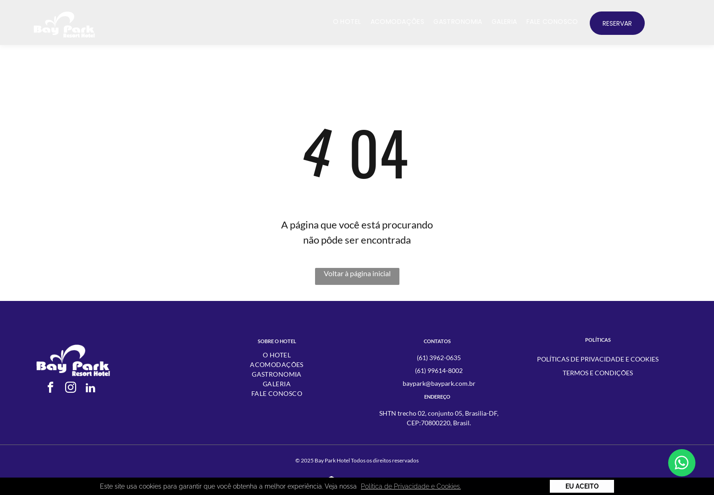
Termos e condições (598, 373)
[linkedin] (91, 388)
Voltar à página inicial (357, 273)
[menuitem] (347, 22)
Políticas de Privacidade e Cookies (598, 359)
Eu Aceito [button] (582, 486)
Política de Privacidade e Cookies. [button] (411, 486)
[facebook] (50, 388)
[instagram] (70, 388)
